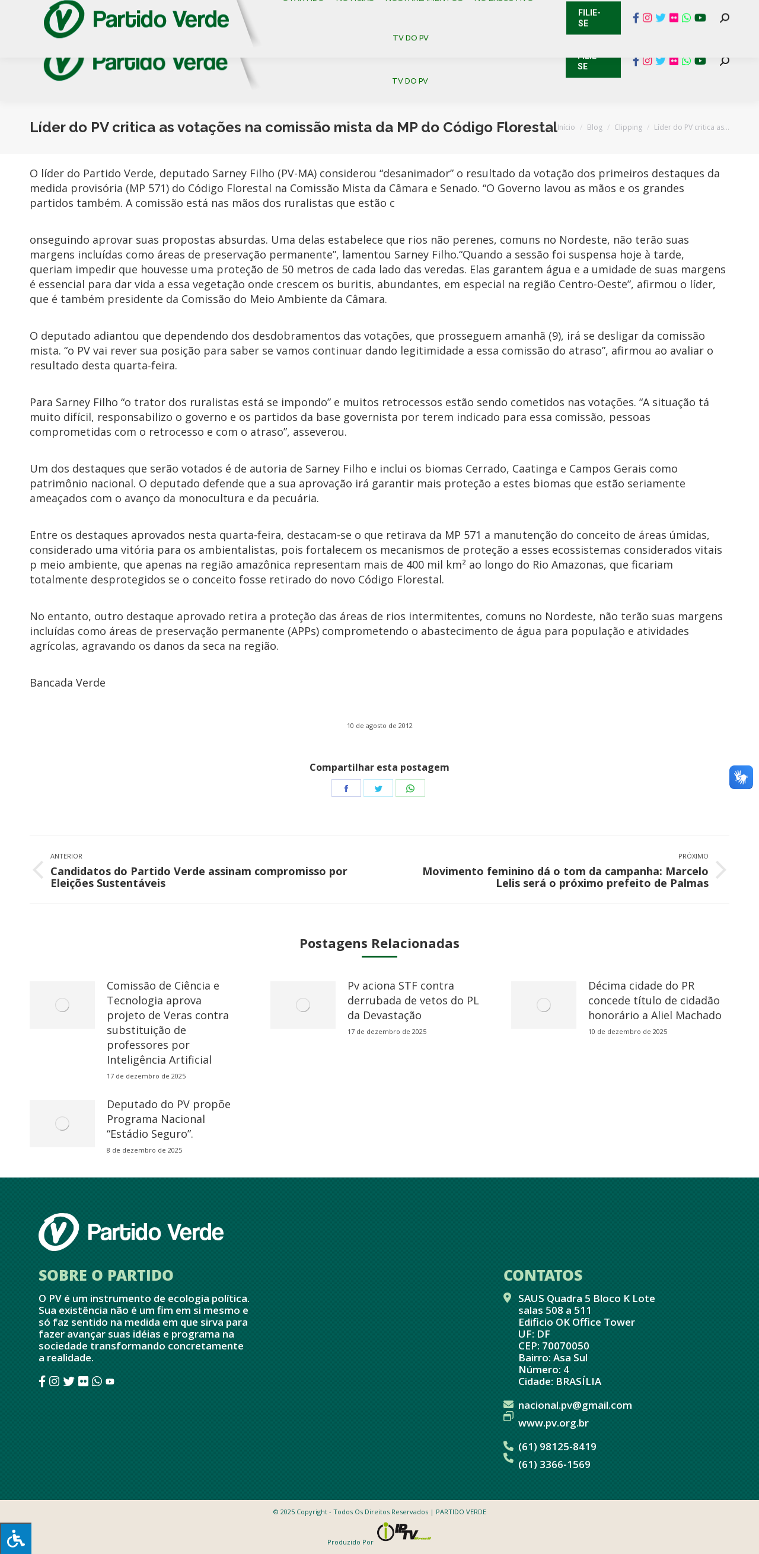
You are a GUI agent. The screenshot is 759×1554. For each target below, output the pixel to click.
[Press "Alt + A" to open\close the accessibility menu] (15, 1538)
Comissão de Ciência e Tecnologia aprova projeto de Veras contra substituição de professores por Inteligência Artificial (168, 1022)
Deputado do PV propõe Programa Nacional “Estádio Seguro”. (169, 1119)
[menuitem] (308, 41)
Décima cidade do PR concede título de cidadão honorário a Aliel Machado (655, 1000)
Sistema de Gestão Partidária (188, 12)
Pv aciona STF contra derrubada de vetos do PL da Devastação (413, 1000)
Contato (20, 12)
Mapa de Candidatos (320, 12)
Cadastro (79, 12)
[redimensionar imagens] (62, 1005)
